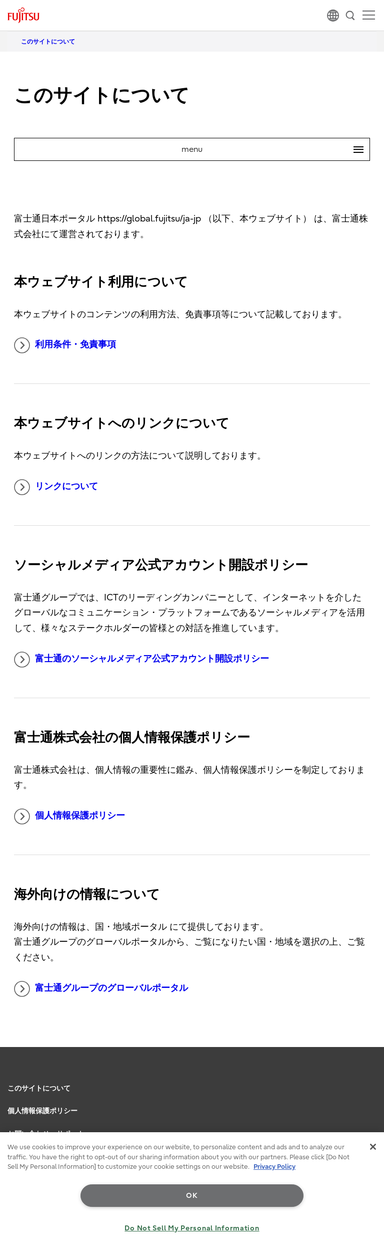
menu (276, 149)
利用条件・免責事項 (65, 345)
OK (192, 1195)
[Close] (373, 1147)
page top (366, 1074)
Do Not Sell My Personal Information (191, 1228)
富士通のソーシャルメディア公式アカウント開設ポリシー (141, 660)
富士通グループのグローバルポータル (101, 989)
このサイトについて (39, 1088)
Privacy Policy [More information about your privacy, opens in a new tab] (275, 1166)
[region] (192, 1191)
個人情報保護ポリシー (69, 816)
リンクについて (56, 487)
